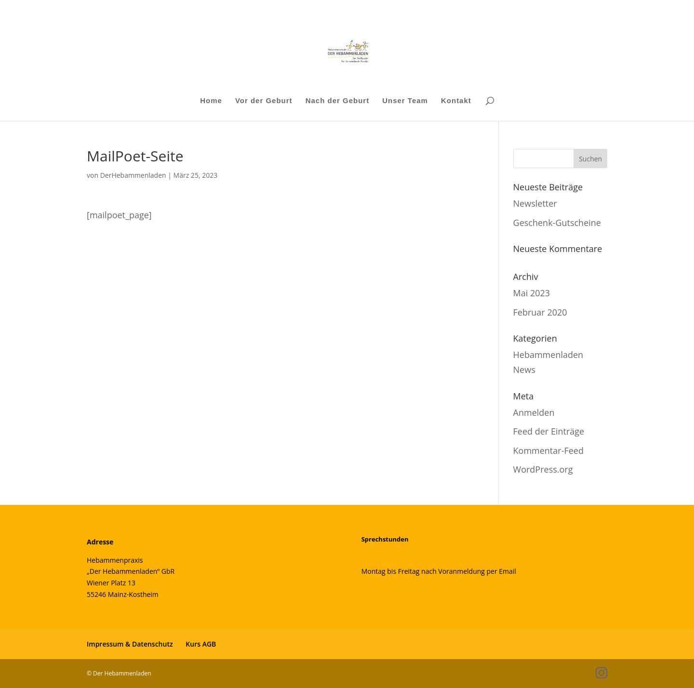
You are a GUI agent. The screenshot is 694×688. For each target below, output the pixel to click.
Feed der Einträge (549, 431)
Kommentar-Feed (548, 450)
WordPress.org (543, 469)
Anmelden (534, 412)
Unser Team (405, 101)
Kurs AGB (201, 643)
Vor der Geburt (264, 101)
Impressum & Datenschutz (130, 643)
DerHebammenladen (133, 175)
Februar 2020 (540, 312)
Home (211, 101)
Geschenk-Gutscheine (557, 222)
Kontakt (456, 101)
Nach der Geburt (338, 101)
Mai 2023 (531, 293)
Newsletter (535, 203)
